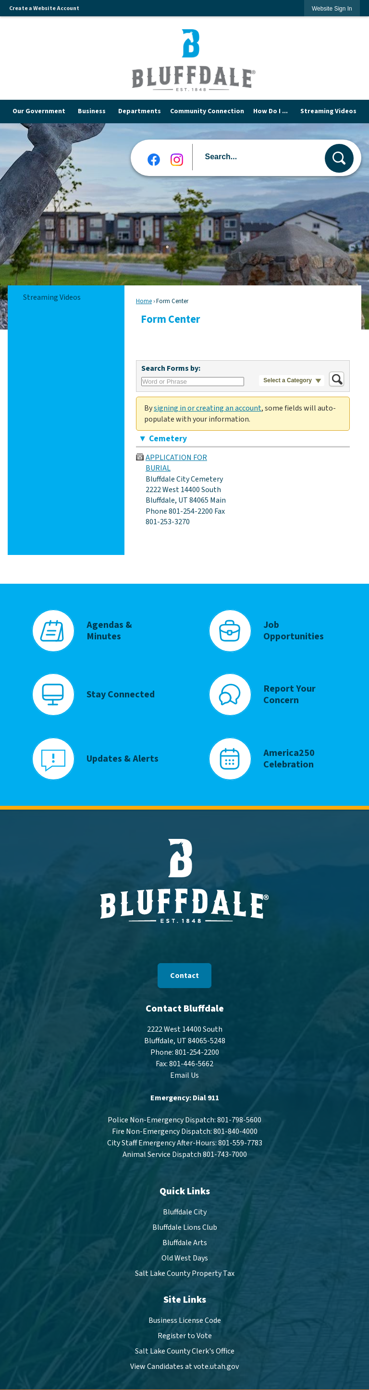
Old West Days (184, 1254)
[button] (339, 155)
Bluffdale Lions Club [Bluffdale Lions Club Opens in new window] (184, 1224)
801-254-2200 (197, 1049)
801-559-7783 (240, 1139)
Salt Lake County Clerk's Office (184, 1348)
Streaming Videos (52, 294)
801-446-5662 (191, 1060)
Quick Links (185, 1188)
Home (144, 298)
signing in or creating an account (207, 405)
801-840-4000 (235, 1128)
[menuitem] (40, 110)
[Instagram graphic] (177, 156)
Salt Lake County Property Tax (184, 1270)
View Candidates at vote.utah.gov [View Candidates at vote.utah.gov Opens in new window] (184, 1363)
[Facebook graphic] (154, 156)
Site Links (184, 1296)
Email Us (184, 1072)
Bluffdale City (185, 1208)
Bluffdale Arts (184, 1239)
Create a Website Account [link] (44, 8)
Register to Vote (185, 1332)
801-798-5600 (239, 1116)
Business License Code (184, 1317)
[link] (332, 8)
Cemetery (168, 435)
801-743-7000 (225, 1151)
